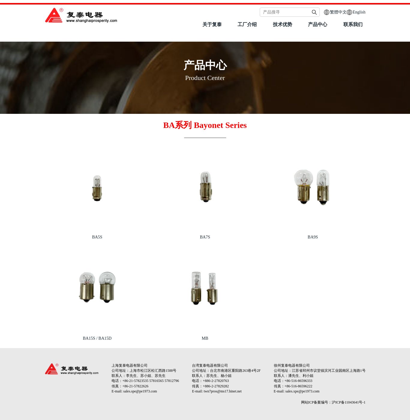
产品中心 (317, 24)
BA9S (313, 237)
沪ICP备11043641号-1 (348, 402)
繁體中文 (338, 12)
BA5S (97, 237)
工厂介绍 (247, 24)
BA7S (205, 237)
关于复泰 (212, 24)
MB (205, 338)
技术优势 (282, 24)
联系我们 (353, 24)
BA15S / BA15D (97, 338)
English (359, 12)
